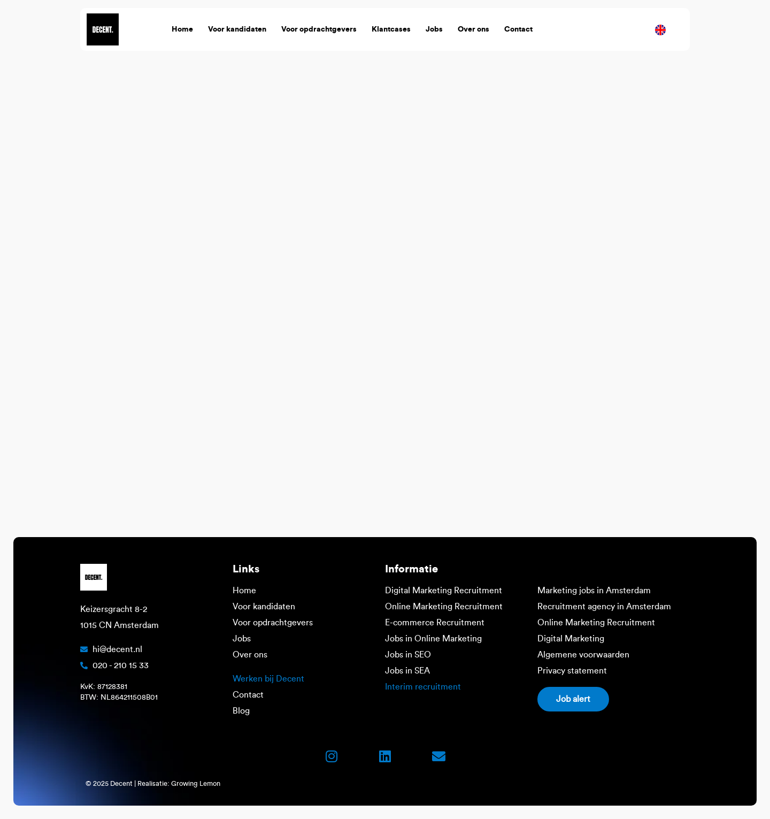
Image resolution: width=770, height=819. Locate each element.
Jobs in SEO (408, 654)
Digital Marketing (570, 638)
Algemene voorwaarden (583, 654)
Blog (241, 711)
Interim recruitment (423, 687)
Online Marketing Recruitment (444, 606)
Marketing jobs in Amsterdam (594, 590)
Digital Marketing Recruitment (443, 590)
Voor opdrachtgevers (319, 29)
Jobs (434, 29)
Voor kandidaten (237, 29)
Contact (518, 29)
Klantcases (391, 29)
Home (182, 29)
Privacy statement (572, 671)
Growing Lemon (195, 783)
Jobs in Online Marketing (433, 638)
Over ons (473, 29)
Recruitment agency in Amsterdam (604, 606)
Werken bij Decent (268, 679)
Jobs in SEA (407, 671)
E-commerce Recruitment (434, 622)
